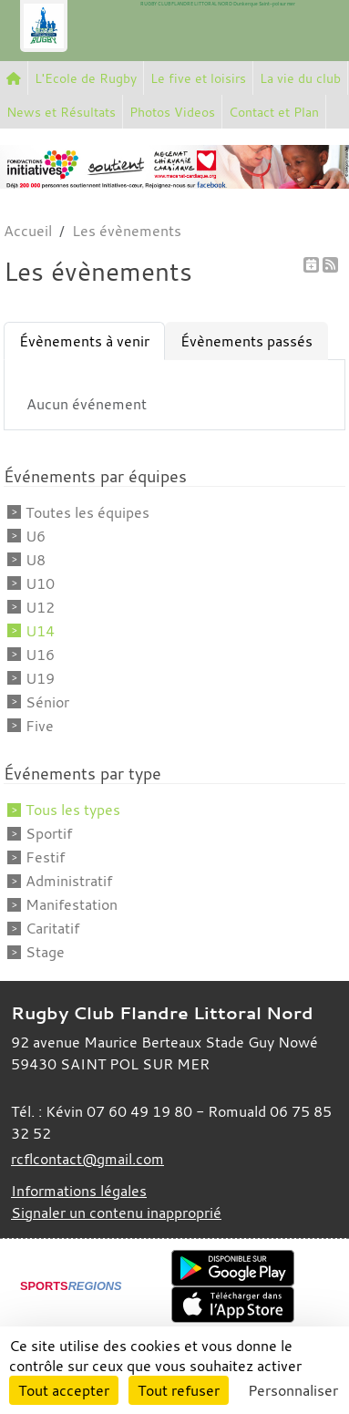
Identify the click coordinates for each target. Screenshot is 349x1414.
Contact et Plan (274, 111)
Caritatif (52, 928)
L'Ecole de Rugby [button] (86, 78)
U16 (40, 655)
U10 (40, 583)
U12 (40, 607)
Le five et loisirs (198, 78)
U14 (40, 631)
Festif (45, 857)
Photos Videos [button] (172, 111)
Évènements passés (246, 341)
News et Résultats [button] (61, 111)
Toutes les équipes (87, 512)
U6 (36, 536)
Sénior (47, 702)
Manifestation (72, 904)
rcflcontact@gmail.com (87, 1159)
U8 (36, 560)
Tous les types (73, 810)
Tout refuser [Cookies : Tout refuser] (179, 1390)
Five (40, 726)
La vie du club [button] (300, 78)
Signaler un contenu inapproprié (116, 1212)
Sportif (49, 833)
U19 (40, 678)
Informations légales (79, 1191)
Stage (45, 952)
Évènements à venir (84, 341)
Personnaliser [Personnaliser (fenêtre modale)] (293, 1390)
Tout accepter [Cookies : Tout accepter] (63, 1390)
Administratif (69, 881)
